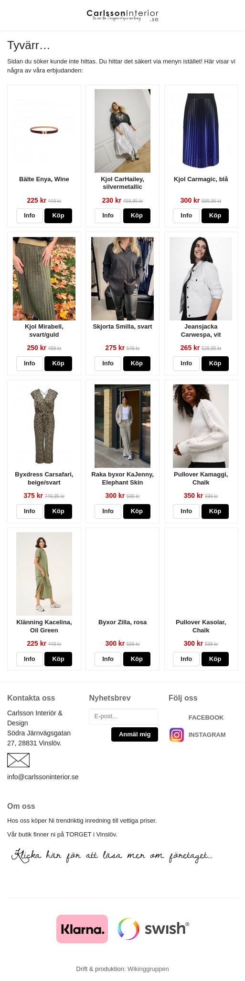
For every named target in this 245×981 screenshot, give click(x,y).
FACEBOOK (206, 717)
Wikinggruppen (148, 968)
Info (29, 215)
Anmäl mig (134, 734)
